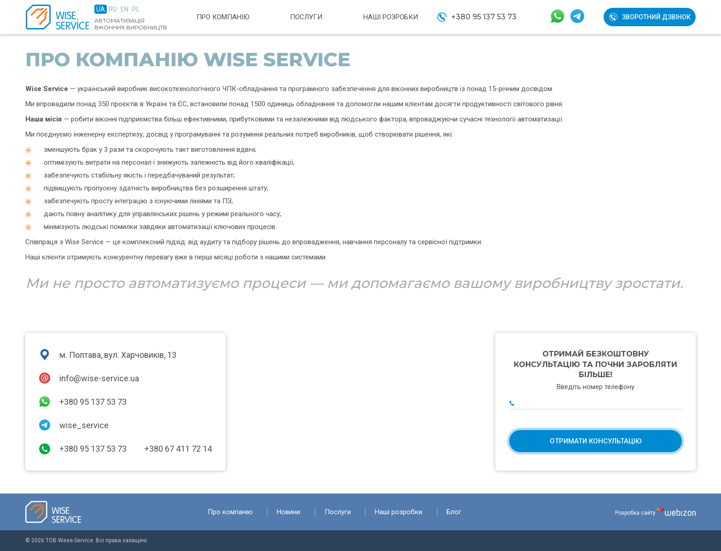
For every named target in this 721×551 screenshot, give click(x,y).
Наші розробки (390, 17)
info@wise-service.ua (99, 378)
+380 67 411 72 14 (178, 448)
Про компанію (223, 17)
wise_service (84, 425)
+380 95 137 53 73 (484, 16)
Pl (136, 9)
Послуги (306, 17)
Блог (454, 512)
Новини (288, 512)
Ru (113, 9)
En (124, 9)
